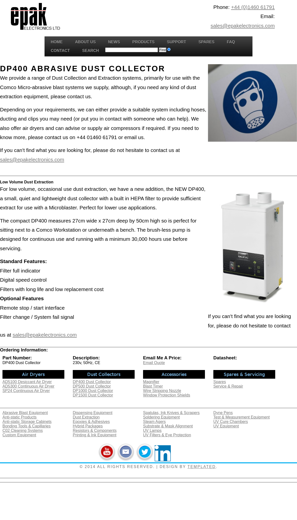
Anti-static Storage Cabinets (26, 422)
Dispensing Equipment (92, 413)
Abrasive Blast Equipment (25, 413)
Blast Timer (153, 386)
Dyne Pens (223, 413)
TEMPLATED (202, 467)
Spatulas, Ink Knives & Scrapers (171, 413)
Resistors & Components (95, 430)
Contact (60, 51)
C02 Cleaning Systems (22, 430)
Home (57, 42)
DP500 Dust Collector (92, 386)
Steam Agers (154, 422)
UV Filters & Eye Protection (167, 435)
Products (143, 42)
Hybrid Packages (88, 426)
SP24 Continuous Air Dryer (26, 391)
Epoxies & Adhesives (91, 422)
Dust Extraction (86, 417)
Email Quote (154, 363)
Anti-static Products (19, 417)
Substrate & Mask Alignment (168, 426)
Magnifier (151, 382)
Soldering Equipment (161, 417)
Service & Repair (228, 386)
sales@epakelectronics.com (243, 25)
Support (176, 42)
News (114, 42)
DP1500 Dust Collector (93, 395)
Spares (206, 42)
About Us (85, 42)
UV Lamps (152, 430)
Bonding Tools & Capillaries (26, 426)
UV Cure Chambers (230, 422)
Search (90, 51)
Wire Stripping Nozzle (162, 391)
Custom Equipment (19, 435)
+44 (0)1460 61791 (253, 7)
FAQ (231, 42)
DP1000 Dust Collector (93, 391)
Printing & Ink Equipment (94, 435)
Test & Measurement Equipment (241, 417)
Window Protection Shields (166, 395)
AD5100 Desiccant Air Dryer (27, 382)
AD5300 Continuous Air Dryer (28, 386)
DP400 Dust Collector (92, 382)
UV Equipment (226, 426)
